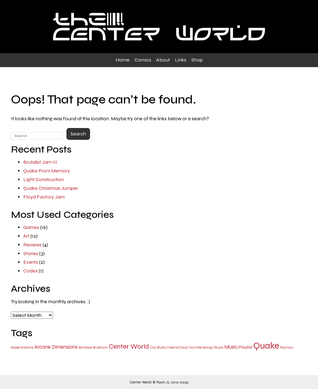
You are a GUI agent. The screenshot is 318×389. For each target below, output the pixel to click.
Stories (30, 253)
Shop (197, 60)
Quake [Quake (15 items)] (266, 345)
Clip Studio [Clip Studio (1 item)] (158, 348)
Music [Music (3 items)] (231, 347)
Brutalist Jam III (40, 162)
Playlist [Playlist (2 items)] (245, 347)
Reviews (32, 245)
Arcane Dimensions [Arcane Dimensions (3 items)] (56, 347)
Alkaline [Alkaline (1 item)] (27, 348)
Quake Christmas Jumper (50, 188)
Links (180, 60)
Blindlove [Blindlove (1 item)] (85, 348)
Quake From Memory (46, 171)
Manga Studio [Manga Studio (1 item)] (212, 348)
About (163, 60)
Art (26, 236)
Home (122, 60)
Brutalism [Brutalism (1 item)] (100, 348)
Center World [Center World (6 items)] (129, 346)
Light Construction (43, 179)
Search (78, 134)
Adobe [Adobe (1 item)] (15, 348)
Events (30, 262)
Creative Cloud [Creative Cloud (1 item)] (177, 348)
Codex (30, 271)
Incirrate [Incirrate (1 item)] (195, 348)
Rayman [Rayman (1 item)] (286, 348)
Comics (142, 60)
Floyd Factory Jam (44, 197)
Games (31, 227)
